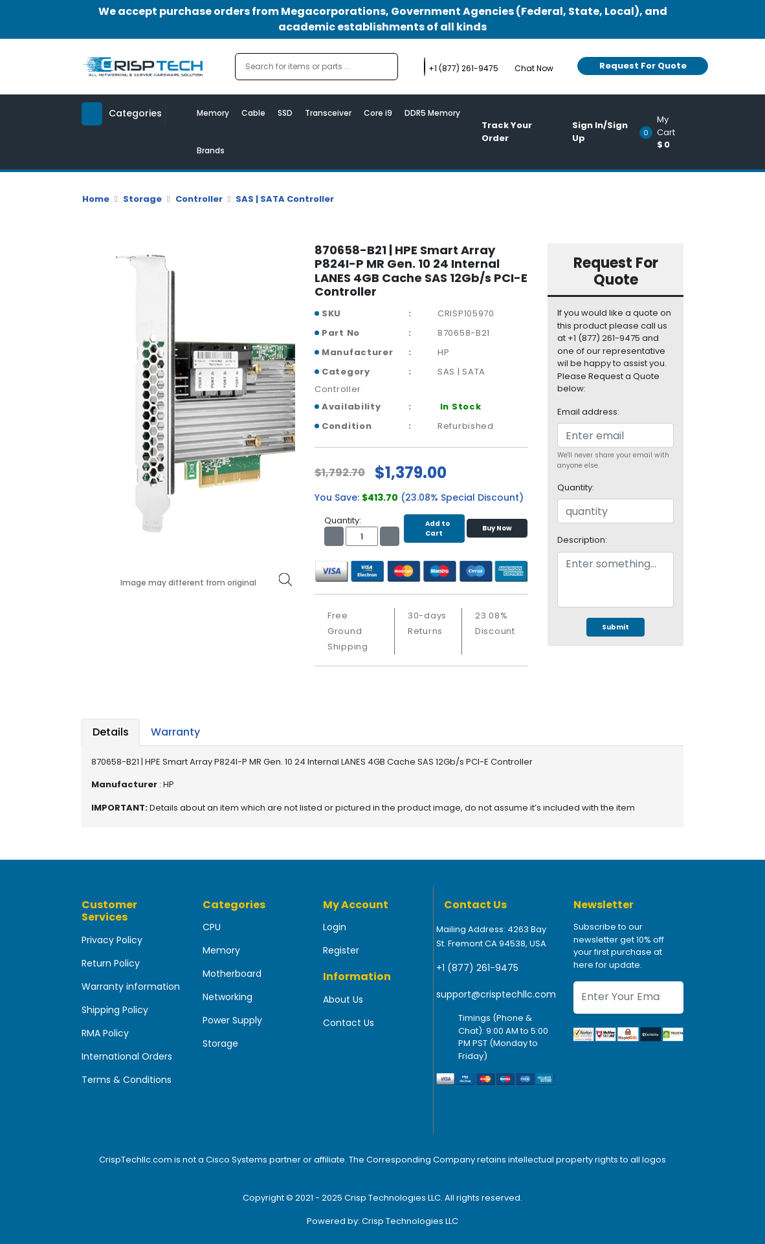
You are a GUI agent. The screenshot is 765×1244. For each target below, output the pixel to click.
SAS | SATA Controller (285, 199)
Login (334, 927)
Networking (227, 996)
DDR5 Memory (432, 112)
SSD (285, 112)
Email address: (588, 412)
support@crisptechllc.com (496, 994)
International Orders (127, 1056)
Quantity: (575, 487)
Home (95, 199)
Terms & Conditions (127, 1079)
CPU (212, 927)
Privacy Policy (112, 939)
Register (341, 950)
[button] (665, 131)
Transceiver (328, 112)
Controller (199, 199)
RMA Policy (105, 1033)
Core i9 (378, 112)
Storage (142, 199)
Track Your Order (507, 131)
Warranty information (131, 986)
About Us (343, 999)
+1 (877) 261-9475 (477, 967)
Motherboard (232, 973)
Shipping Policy (115, 1009)
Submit (615, 627)
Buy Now (497, 528)
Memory (213, 112)
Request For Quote (643, 66)
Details (111, 732)
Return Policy (111, 963)
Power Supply (232, 1020)
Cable (253, 112)
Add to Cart (434, 528)
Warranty (175, 732)
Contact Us (348, 1022)
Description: (582, 540)
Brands (211, 150)
